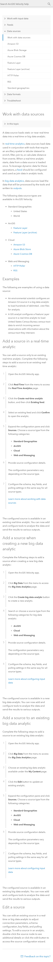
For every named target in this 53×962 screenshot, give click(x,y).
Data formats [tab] (13, 94)
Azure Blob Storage (17, 50)
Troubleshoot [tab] (14, 100)
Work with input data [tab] (17, 18)
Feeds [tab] (10, 24)
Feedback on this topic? (37, 956)
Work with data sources (18, 37)
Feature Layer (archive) (18, 69)
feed (19, 169)
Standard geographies (18, 88)
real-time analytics (15, 143)
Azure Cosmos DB (16, 56)
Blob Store (22, 249)
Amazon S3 (13, 44)
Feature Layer (14, 63)
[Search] (49, 4)
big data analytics (14, 180)
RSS (9, 82)
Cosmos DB (22, 254)
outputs (17, 188)
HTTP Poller (13, 75)
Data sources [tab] (13, 31)
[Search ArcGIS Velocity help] (24, 4)
